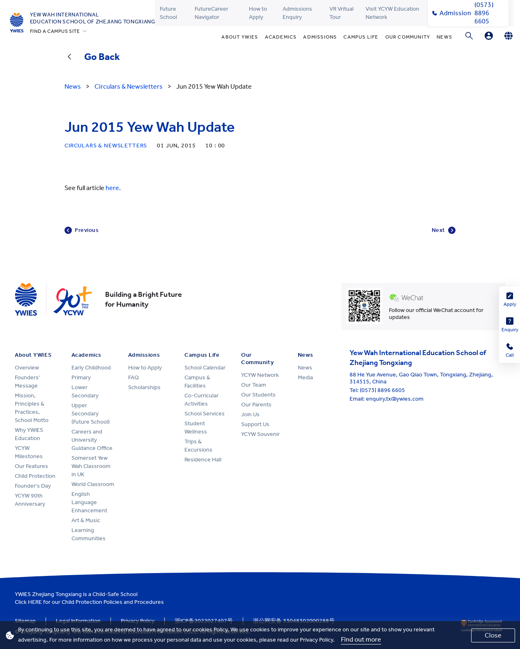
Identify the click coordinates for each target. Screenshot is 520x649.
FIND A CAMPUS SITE (55, 31)
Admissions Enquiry (297, 13)
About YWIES (239, 37)
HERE (35, 602)
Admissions (320, 37)
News (444, 37)
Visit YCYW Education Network (392, 13)
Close (493, 635)
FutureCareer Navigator (211, 13)
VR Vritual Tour (341, 13)
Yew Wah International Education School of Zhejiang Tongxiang (92, 18)
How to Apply (258, 13)
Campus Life (360, 37)
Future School (168, 13)
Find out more (361, 639)
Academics (281, 37)
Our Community (407, 37)
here (112, 188)
